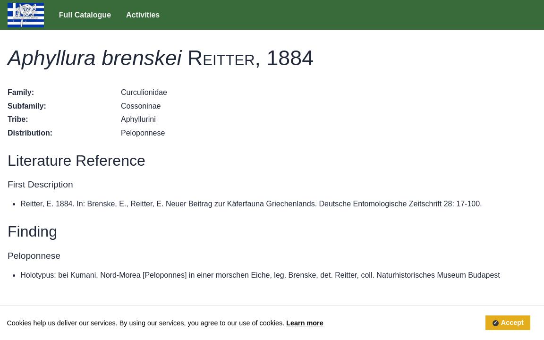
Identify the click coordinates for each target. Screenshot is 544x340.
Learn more (304, 323)
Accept (512, 323)
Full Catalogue (85, 15)
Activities (143, 15)
